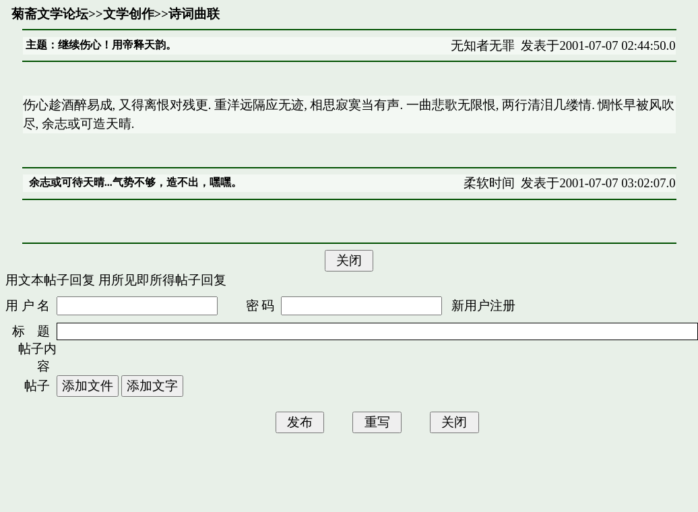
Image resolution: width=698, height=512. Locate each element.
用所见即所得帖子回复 (162, 280)
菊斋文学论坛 (49, 14)
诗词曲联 (194, 14)
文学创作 (128, 14)
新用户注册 (483, 305)
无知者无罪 (483, 45)
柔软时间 (489, 183)
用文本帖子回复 (50, 280)
